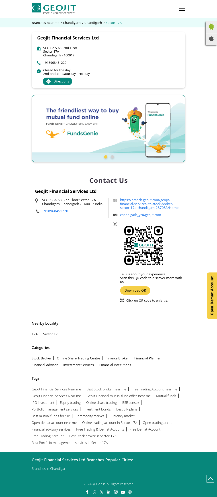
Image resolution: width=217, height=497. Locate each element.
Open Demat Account (211, 295)
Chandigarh (72, 23)
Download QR (135, 290)
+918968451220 (54, 62)
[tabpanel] (108, 128)
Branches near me (45, 23)
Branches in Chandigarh (50, 468)
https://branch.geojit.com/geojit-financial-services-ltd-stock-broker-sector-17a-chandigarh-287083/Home (149, 204)
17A (35, 334)
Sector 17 (50, 334)
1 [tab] (105, 156)
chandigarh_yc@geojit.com (140, 214)
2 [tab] (112, 156)
